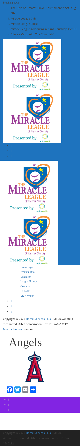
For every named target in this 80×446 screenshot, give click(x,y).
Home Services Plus (38, 319)
